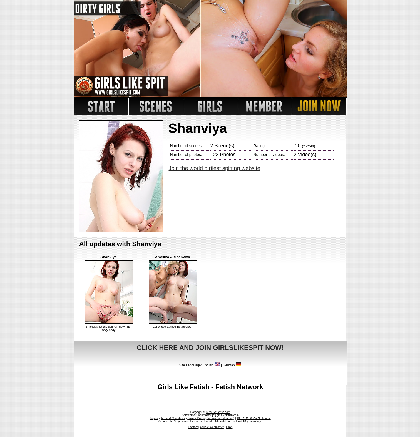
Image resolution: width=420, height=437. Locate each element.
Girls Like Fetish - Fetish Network (210, 387)
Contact (193, 427)
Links (229, 427)
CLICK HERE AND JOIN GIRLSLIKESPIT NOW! (210, 347)
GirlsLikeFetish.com (218, 412)
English (211, 365)
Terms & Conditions (173, 418)
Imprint (154, 418)
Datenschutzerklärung (220, 418)
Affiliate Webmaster (212, 427)
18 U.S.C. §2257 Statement (253, 418)
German (232, 365)
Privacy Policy (196, 418)
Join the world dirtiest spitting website (214, 168)
